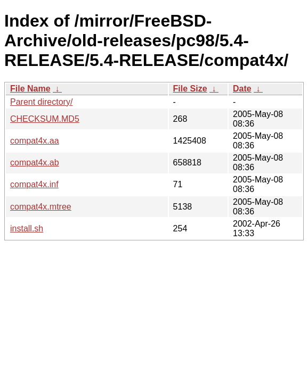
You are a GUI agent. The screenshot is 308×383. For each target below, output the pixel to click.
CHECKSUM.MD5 (44, 118)
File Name (30, 88)
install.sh (26, 228)
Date (242, 88)
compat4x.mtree (40, 206)
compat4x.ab (34, 162)
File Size (190, 88)
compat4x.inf (34, 184)
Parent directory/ (41, 101)
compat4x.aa (34, 140)
